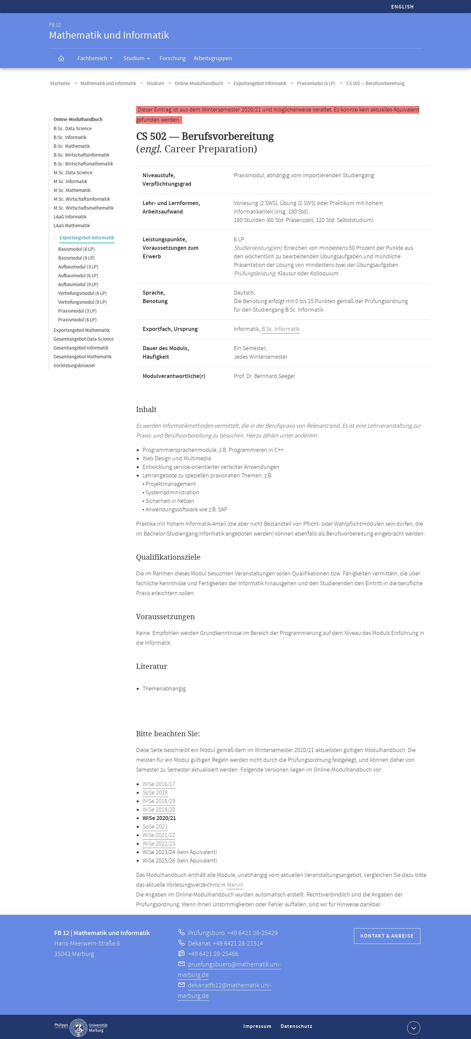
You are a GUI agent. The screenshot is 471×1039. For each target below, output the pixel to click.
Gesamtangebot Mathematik (83, 355)
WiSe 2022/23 (159, 842)
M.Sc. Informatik (70, 180)
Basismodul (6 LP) (76, 247)
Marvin (235, 883)
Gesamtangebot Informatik (81, 346)
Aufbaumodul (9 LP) (78, 283)
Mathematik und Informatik (104, 83)
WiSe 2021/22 (159, 833)
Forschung (173, 58)
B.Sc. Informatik (70, 135)
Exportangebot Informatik (247, 83)
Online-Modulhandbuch (189, 83)
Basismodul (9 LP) (76, 256)
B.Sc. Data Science (73, 127)
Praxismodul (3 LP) (77, 309)
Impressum (258, 1027)
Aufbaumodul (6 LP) (78, 274)
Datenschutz (297, 1027)
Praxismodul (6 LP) (301, 83)
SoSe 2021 (155, 825)
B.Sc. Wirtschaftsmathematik (83, 162)
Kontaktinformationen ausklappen (413, 1025)
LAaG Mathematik (72, 224)
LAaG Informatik (70, 215)
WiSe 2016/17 (159, 782)
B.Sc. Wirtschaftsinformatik (81, 153)
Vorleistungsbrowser (74, 364)
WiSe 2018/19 (159, 799)
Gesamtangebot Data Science (83, 337)
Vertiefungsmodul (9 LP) (82, 300)
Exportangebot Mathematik (82, 328)
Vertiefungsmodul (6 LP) (82, 291)
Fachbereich (97, 59)
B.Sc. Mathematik (72, 144)
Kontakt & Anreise (387, 934)
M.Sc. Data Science (73, 171)
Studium (138, 59)
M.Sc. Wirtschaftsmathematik (83, 206)
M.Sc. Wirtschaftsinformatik (82, 197)
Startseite (59, 83)
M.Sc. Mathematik (72, 188)
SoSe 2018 (155, 791)
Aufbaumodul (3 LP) (78, 265)
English (402, 7)
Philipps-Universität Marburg (81, 1026)
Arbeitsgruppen (213, 58)
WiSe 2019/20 (159, 808)
